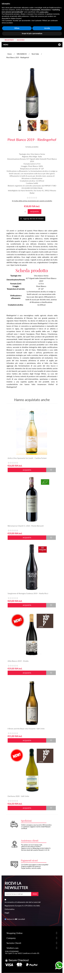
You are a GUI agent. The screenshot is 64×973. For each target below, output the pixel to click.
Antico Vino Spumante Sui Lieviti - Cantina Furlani (27, 458)
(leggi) (7, 913)
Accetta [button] (47, 23)
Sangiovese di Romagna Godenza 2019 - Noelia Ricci (28, 593)
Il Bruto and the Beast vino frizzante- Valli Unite (26, 728)
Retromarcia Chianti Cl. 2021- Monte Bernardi (26, 526)
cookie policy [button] (44, 7)
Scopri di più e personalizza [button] (32, 28)
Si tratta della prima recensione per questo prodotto (32, 201)
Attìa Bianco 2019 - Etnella (18, 661)
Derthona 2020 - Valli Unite (18, 796)
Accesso (20, 40)
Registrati (9, 40)
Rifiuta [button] (17, 23)
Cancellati (21, 919)
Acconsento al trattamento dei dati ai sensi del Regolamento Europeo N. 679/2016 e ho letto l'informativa (23, 905)
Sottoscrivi (11, 919)
